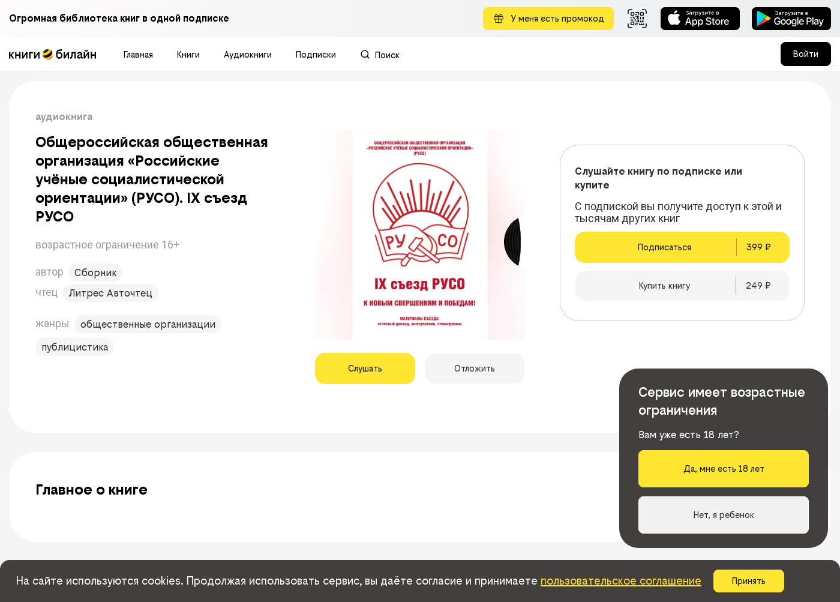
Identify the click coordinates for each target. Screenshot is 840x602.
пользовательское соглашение (621, 580)
